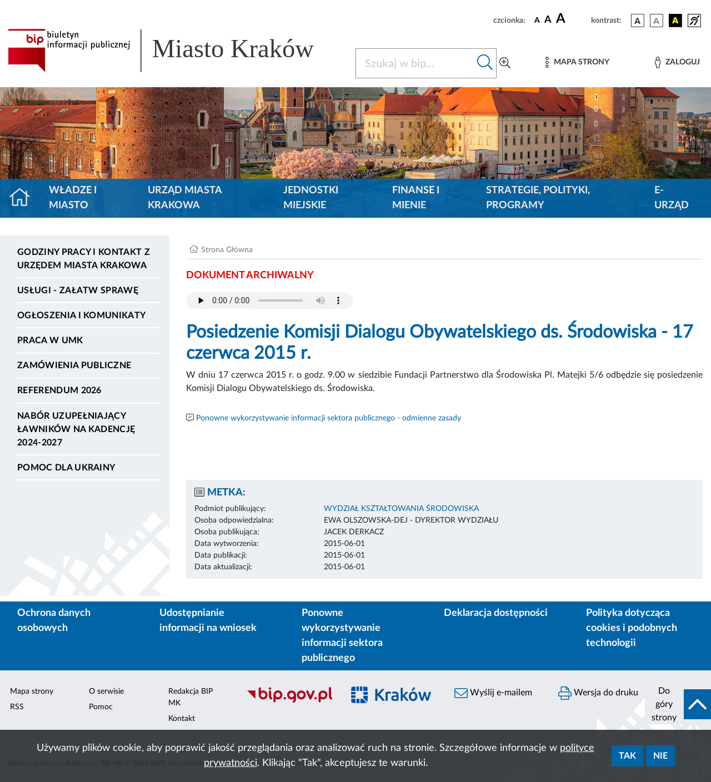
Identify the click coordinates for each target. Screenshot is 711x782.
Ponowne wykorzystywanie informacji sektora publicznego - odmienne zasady (328, 418)
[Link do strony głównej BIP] (175, 50)
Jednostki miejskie (310, 198)
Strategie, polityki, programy (538, 198)
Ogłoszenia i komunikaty (81, 315)
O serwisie (106, 691)
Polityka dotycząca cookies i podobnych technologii (631, 628)
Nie (660, 755)
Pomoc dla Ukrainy (66, 467)
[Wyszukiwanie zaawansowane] (504, 63)
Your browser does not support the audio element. (269, 300)
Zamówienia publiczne (74, 365)
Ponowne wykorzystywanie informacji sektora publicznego (342, 635)
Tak (627, 755)
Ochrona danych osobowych (54, 620)
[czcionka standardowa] (537, 20)
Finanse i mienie (415, 198)
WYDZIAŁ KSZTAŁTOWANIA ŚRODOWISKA (401, 509)
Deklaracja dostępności (496, 613)
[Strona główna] (24, 198)
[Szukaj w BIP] (415, 63)
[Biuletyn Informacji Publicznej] (289, 701)
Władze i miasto (73, 198)
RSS (17, 707)
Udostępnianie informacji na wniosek (208, 620)
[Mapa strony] (577, 62)
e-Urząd (671, 198)
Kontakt (181, 719)
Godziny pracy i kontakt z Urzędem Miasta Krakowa (83, 259)
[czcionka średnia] (548, 20)
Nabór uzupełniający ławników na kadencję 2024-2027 (76, 429)
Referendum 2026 (59, 390)
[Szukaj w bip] (485, 63)
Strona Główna (227, 250)
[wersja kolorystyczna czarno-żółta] (675, 20)
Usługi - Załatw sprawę (77, 290)
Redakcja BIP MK (190, 697)
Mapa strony (31, 691)
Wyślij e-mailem (493, 693)
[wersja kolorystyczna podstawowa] (637, 20)
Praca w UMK (50, 340)
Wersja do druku (598, 693)
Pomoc (101, 707)
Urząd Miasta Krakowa (185, 198)
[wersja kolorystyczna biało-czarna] (656, 20)
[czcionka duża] (572, 19)
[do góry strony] (678, 704)
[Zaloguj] (677, 62)
